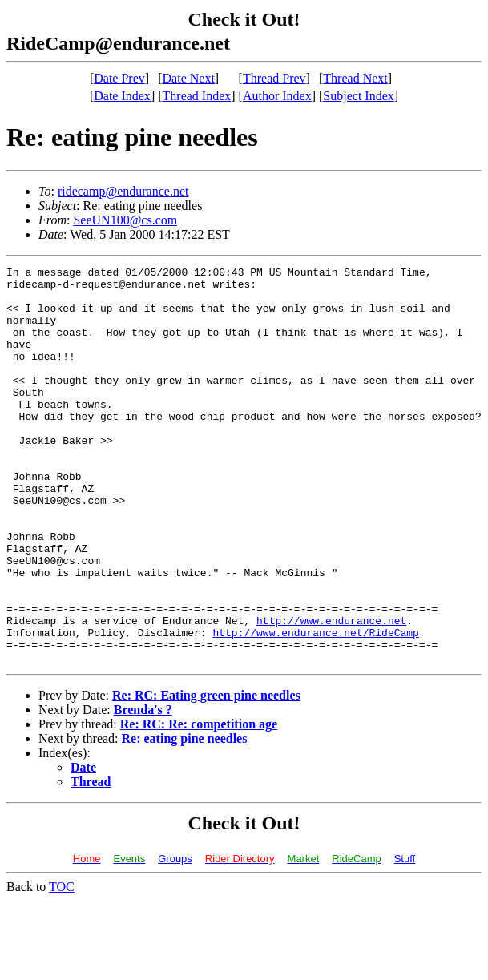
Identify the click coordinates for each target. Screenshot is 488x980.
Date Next (189, 78)
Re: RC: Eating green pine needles (206, 774)
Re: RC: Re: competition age (198, 803)
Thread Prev (274, 78)
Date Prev (119, 78)
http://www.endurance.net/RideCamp (315, 707)
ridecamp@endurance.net (123, 191)
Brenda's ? (143, 789)
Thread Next (355, 78)
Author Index (277, 96)
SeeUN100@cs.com (125, 220)
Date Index (122, 96)
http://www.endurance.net (331, 692)
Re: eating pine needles (185, 818)
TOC (62, 966)
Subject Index (358, 96)
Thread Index (197, 96)
